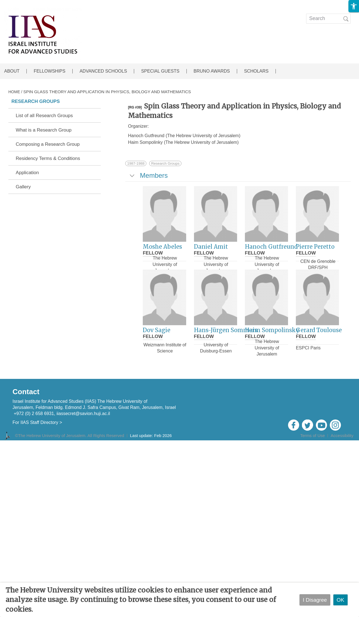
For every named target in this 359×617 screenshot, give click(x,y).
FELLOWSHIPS (49, 71)
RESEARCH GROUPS (35, 101)
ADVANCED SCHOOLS (103, 71)
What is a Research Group (44, 130)
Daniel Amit (211, 246)
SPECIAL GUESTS (160, 71)
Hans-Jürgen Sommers (225, 330)
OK (340, 600)
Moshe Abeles (162, 246)
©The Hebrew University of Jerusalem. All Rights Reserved (69, 435)
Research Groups (165, 163)
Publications (205, 15)
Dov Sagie (156, 330)
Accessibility (342, 435)
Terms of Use (312, 435)
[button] (353, 6)
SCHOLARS (256, 71)
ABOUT (11, 71)
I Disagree (315, 600)
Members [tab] (148, 175)
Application (27, 172)
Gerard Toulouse (319, 330)
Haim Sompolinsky (272, 330)
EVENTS (170, 15)
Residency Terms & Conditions (48, 158)
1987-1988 (135, 163)
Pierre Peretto (315, 246)
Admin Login (340, 443)
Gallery (23, 186)
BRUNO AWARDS (212, 71)
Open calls (244, 15)
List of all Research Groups (44, 115)
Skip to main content (24, 4)
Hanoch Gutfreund (271, 246)
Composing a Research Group (48, 144)
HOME (14, 92)
